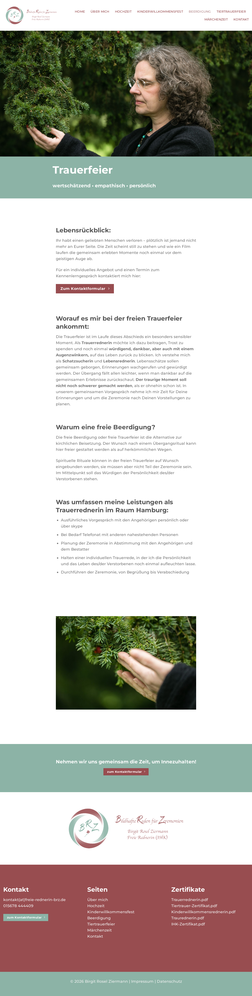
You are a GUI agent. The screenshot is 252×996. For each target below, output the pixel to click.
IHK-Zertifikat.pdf (188, 924)
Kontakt (241, 19)
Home (80, 12)
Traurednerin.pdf (187, 918)
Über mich (100, 12)
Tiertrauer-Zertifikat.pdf (194, 905)
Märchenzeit (216, 19)
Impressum (142, 981)
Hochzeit (123, 12)
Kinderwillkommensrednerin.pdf (203, 912)
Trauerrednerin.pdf (189, 899)
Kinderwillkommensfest (160, 12)
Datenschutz (169, 981)
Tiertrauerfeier (231, 12)
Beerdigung (200, 12)
